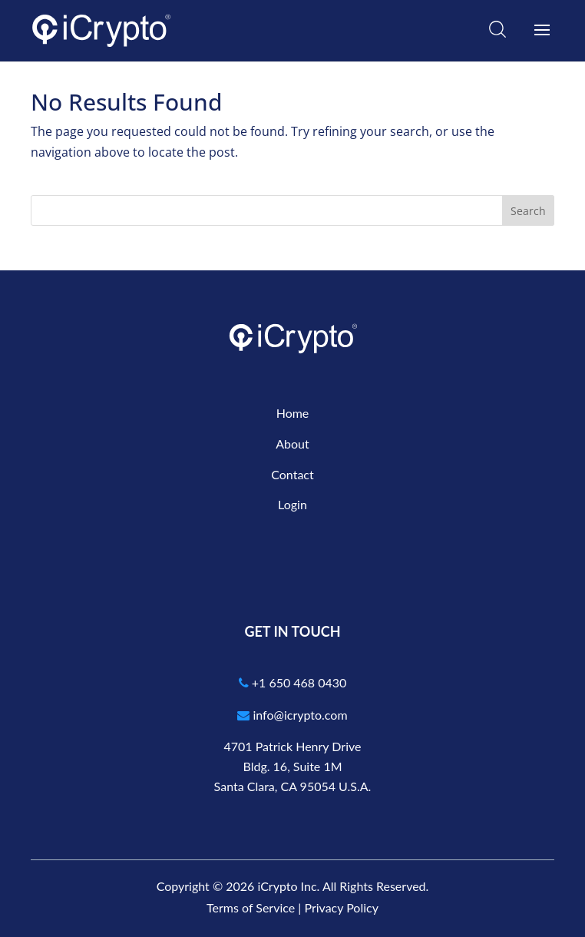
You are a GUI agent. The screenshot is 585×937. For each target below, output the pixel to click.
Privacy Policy (341, 907)
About (292, 443)
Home (292, 413)
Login (292, 504)
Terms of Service (251, 907)
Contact (292, 474)
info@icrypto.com (292, 714)
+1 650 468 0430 (293, 682)
